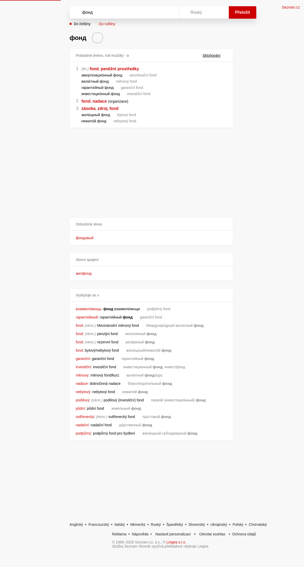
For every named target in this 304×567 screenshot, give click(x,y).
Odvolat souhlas (212, 534)
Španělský (174, 524)
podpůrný (83, 433)
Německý (137, 524)
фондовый (84, 238)
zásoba (88, 108)
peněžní (108, 69)
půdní (80, 408)
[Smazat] (158, 12)
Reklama (119, 534)
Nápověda (140, 534)
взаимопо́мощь (88, 309)
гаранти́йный (87, 317)
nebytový (83, 392)
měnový (82, 375)
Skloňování (215, 55)
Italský (119, 524)
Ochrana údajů (244, 534)
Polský (238, 524)
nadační (82, 425)
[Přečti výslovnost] (97, 38)
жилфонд (84, 273)
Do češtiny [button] (82, 24)
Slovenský (196, 524)
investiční (83, 367)
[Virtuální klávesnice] (170, 12)
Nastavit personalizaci (173, 534)
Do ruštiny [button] (107, 24)
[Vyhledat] (117, 12)
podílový (82, 400)
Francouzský (98, 524)
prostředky (128, 69)
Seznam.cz (291, 7)
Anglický (76, 524)
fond (94, 69)
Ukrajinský (218, 524)
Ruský (156, 524)
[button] (151, 224)
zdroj (102, 108)
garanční (83, 359)
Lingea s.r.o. (176, 542)
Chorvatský (258, 524)
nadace (99, 101)
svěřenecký (85, 417)
